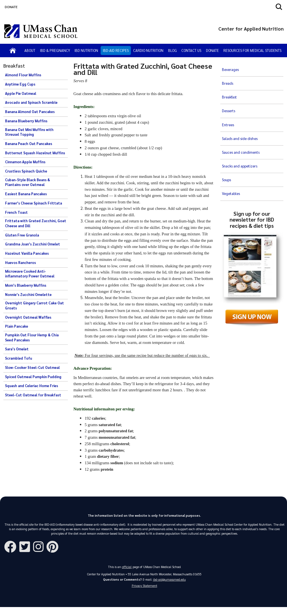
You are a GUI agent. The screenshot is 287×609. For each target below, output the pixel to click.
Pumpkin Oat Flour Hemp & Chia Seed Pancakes (32, 337)
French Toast (16, 212)
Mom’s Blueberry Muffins (25, 285)
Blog (172, 50)
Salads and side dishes (240, 113)
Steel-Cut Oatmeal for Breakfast (33, 395)
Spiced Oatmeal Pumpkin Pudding (33, 376)
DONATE (11, 6)
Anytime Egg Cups (20, 84)
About (29, 50)
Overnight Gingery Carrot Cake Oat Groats (34, 305)
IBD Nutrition (86, 50)
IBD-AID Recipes (116, 50)
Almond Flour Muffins (23, 75)
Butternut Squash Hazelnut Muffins (35, 153)
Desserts (229, 94)
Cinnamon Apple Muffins (25, 162)
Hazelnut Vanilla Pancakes (27, 253)
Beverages (230, 67)
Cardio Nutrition (148, 50)
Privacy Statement (144, 587)
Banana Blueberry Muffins (26, 121)
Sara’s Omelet (17, 349)
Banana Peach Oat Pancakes (28, 143)
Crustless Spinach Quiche (26, 171)
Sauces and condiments (241, 122)
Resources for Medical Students (252, 50)
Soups (227, 140)
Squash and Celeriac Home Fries (31, 385)
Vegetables (231, 150)
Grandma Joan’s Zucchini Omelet (32, 244)
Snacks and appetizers (241, 131)
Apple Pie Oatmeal (20, 93)
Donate (212, 50)
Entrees (228, 104)
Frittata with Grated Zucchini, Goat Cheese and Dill (35, 223)
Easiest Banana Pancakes (26, 194)
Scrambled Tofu (18, 358)
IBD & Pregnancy (55, 50)
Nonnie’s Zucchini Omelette (28, 294)
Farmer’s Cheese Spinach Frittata (33, 203)
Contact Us (191, 50)
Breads (227, 76)
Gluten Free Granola (22, 235)
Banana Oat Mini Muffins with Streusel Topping (29, 132)
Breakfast (230, 85)
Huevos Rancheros (20, 262)
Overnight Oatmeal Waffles (28, 317)
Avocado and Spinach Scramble (31, 102)
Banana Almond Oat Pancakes (30, 111)
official (126, 567)
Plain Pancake (16, 326)
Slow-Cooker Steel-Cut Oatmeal (32, 367)
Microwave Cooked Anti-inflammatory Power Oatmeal (29, 274)
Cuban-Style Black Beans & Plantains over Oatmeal (27, 182)
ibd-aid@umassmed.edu (169, 580)
